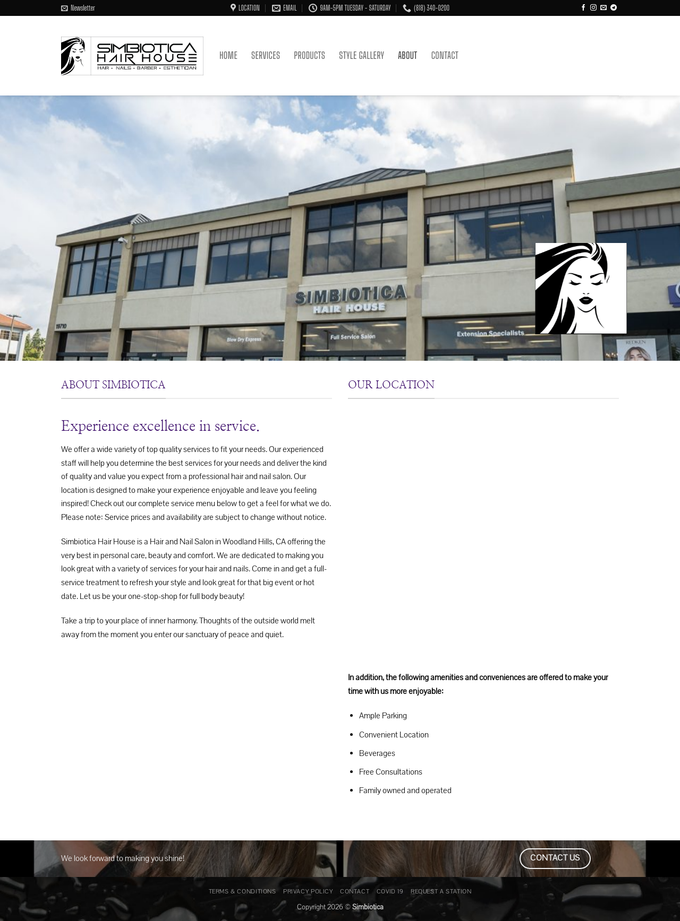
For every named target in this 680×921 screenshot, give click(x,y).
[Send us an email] (603, 8)
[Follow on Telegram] (613, 8)
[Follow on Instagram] (593, 8)
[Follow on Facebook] (583, 8)
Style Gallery (361, 55)
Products (309, 55)
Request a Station (441, 891)
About (407, 55)
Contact (444, 55)
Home (228, 55)
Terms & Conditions (242, 891)
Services (265, 55)
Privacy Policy (308, 891)
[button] (78, 8)
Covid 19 (390, 891)
